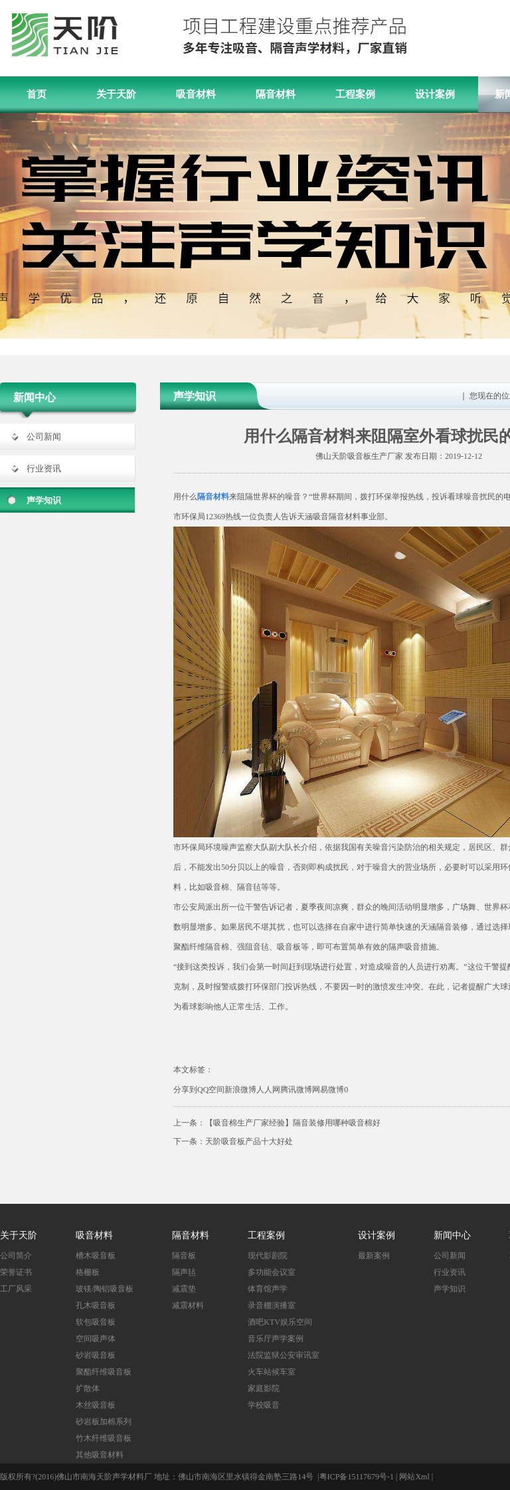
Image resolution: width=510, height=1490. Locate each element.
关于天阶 (116, 94)
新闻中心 (452, 1235)
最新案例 (374, 1255)
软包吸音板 (96, 1322)
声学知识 (44, 500)
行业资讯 (44, 468)
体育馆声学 (268, 1288)
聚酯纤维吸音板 (103, 1371)
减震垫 (184, 1288)
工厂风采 (16, 1288)
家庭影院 (264, 1388)
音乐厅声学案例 (275, 1338)
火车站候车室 (272, 1371)
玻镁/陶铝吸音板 (104, 1288)
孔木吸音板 (96, 1305)
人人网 (268, 1089)
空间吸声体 (96, 1338)
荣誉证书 (16, 1272)
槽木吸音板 (96, 1255)
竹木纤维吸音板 (103, 1438)
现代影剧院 (268, 1255)
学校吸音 (264, 1405)
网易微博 (328, 1089)
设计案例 (435, 94)
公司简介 (16, 1255)
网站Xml (414, 1476)
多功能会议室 (272, 1272)
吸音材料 (196, 94)
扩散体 (88, 1388)
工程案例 (355, 94)
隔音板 (184, 1255)
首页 (36, 94)
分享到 (185, 1089)
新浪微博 (240, 1089)
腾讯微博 (296, 1089)
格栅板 (88, 1272)
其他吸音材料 (100, 1454)
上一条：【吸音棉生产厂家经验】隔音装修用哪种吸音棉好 (277, 1122)
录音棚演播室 (272, 1305)
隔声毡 (184, 1272)
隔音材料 (276, 94)
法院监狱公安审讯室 (283, 1355)
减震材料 (188, 1305)
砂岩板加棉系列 (103, 1421)
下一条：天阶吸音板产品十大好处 (233, 1141)
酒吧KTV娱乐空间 (280, 1322)
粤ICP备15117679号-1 (356, 1476)
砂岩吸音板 (96, 1355)
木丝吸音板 (96, 1405)
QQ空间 (210, 1089)
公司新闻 (44, 437)
